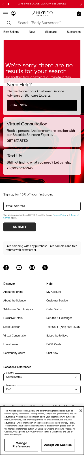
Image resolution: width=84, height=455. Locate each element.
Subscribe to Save (57, 335)
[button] (79, 13)
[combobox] (46, 23)
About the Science (14, 300)
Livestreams (10, 344)
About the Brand (13, 292)
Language (11, 385)
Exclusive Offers (13, 318)
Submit (20, 227)
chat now (19, 105)
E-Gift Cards (53, 344)
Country (10, 373)
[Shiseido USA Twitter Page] (45, 267)
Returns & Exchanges (59, 318)
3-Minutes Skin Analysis (18, 309)
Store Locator (11, 327)
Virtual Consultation (15, 335)
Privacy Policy (59, 215)
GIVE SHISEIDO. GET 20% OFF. (42, 4)
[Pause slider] (8, 4)
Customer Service (57, 300)
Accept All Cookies (58, 445)
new (32, 31)
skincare (51, 31)
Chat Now (52, 353)
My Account (53, 292)
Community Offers (14, 353)
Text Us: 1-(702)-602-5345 (63, 327)
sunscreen (74, 31)
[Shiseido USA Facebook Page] (6, 267)
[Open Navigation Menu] (5, 13)
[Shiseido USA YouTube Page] (19, 267)
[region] (42, 430)
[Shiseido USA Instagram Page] (32, 267)
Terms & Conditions (53, 432)
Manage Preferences (21, 445)
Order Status (54, 309)
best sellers (11, 31)
